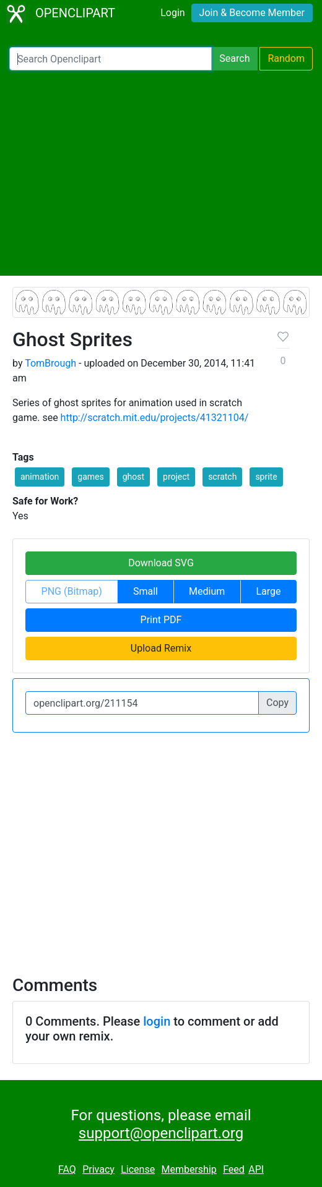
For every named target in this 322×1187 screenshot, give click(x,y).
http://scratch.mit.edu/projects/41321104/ (155, 417)
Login (172, 13)
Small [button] (145, 591)
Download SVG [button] (161, 563)
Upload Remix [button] (161, 648)
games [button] (90, 477)
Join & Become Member (252, 13)
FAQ (67, 1169)
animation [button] (39, 477)
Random (286, 58)
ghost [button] (133, 477)
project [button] (176, 477)
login (156, 1021)
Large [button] (268, 591)
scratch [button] (222, 477)
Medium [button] (207, 591)
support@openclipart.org (161, 1133)
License (138, 1169)
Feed (234, 1169)
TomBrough (50, 363)
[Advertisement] (161, 173)
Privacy (98, 1169)
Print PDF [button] (161, 620)
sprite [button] (266, 477)
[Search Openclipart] (110, 58)
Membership (188, 1169)
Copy (277, 702)
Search (234, 58)
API (256, 1169)
